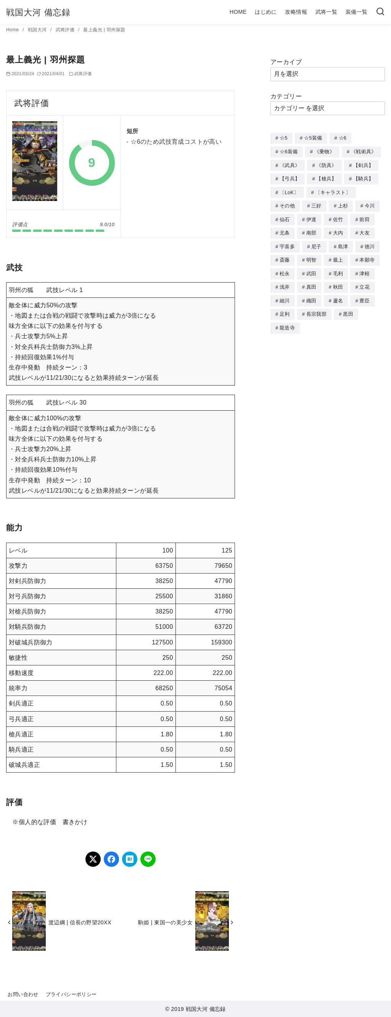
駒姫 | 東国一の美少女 (165, 922)
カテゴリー (286, 96)
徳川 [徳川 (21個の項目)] (370, 243)
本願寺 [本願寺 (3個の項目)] (367, 256)
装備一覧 (357, 12)
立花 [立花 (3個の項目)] (364, 283)
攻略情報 (296, 12)
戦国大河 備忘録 (38, 12)
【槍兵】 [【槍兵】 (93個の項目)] (326, 177)
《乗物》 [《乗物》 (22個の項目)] (324, 151)
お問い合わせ (23, 994)
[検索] (380, 12)
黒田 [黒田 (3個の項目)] (348, 309)
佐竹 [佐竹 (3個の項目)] (338, 217)
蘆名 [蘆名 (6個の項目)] (338, 296)
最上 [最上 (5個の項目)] (338, 256)
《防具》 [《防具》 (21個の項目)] (326, 164)
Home (13, 29)
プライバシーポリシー (71, 994)
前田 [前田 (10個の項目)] (364, 217)
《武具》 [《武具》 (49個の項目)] (290, 164)
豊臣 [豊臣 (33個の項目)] (364, 296)
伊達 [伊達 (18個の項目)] (311, 217)
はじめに (266, 12)
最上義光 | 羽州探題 (104, 29)
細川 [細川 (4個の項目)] (285, 296)
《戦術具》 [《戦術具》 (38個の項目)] (364, 151)
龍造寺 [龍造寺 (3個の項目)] (287, 322)
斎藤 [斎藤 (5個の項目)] (285, 256)
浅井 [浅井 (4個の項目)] (285, 283)
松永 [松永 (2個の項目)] (285, 270)
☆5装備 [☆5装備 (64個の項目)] (313, 138)
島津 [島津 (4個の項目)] (343, 243)
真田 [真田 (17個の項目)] (311, 283)
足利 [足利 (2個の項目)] (285, 309)
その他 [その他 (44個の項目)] (287, 204)
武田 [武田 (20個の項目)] (311, 270)
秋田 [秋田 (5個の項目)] (338, 283)
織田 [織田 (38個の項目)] (311, 296)
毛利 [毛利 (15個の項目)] (338, 270)
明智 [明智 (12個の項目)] (311, 256)
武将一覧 (326, 12)
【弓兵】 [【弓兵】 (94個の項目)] (290, 177)
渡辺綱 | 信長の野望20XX (79, 922)
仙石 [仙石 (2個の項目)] (285, 217)
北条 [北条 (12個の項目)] (285, 230)
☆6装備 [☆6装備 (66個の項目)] (289, 151)
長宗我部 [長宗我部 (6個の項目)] (316, 309)
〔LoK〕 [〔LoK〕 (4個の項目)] (289, 191)
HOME (238, 12)
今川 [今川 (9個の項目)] (370, 204)
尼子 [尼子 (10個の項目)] (316, 243)
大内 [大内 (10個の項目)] (338, 230)
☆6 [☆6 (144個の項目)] (343, 138)
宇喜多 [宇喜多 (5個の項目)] (287, 243)
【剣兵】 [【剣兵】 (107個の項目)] (363, 164)
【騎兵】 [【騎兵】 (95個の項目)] (363, 177)
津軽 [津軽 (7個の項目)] (364, 270)
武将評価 (66, 29)
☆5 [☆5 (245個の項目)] (284, 138)
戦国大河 (38, 29)
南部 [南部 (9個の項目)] (311, 230)
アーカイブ (286, 62)
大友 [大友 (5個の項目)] (364, 230)
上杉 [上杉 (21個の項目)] (343, 204)
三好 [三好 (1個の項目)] (316, 204)
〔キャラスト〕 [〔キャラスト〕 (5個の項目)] (333, 191)
